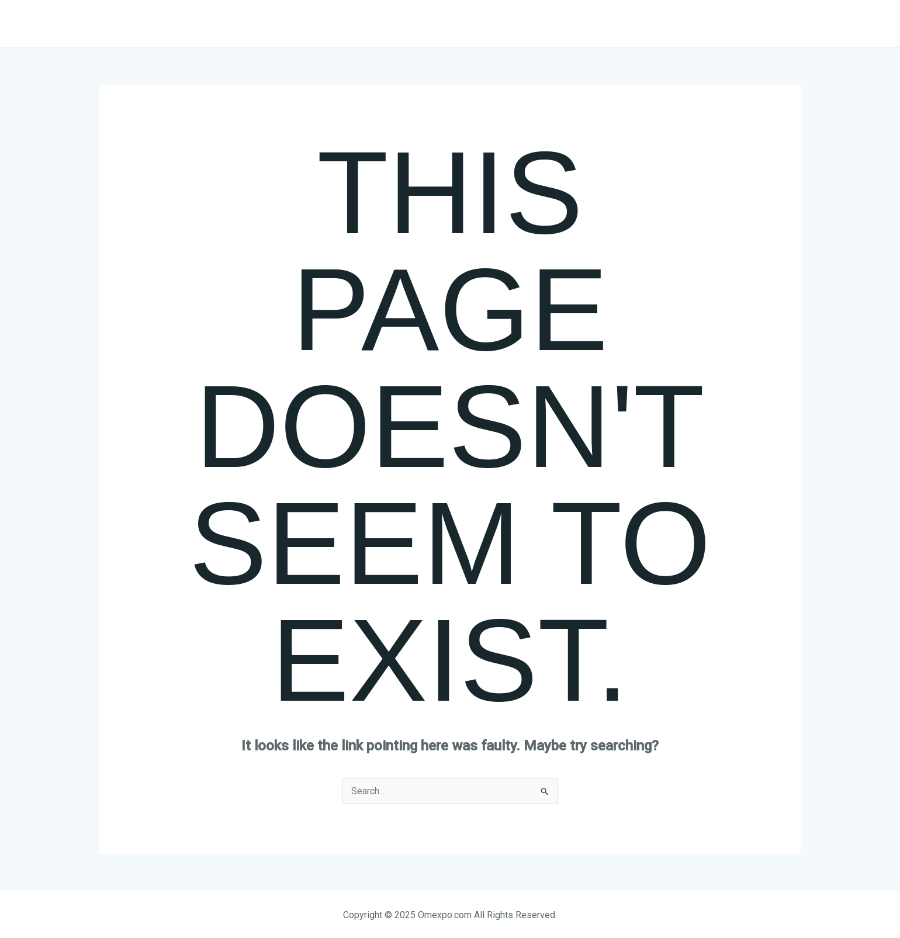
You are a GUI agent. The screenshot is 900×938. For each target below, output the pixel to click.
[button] (761, 23)
